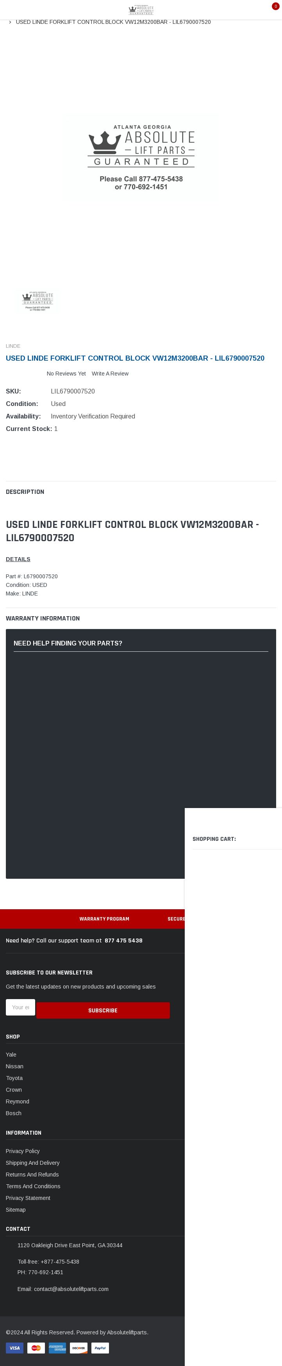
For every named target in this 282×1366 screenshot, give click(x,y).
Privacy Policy (23, 1148)
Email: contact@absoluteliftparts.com (63, 1286)
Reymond (17, 1099)
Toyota (14, 1075)
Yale (11, 1052)
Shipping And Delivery (33, 1160)
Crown (14, 1087)
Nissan (14, 1063)
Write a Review (110, 373)
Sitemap (16, 1206)
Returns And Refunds (32, 1171)
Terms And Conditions (33, 1183)
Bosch (13, 1110)
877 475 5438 (124, 941)
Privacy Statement (28, 1195)
